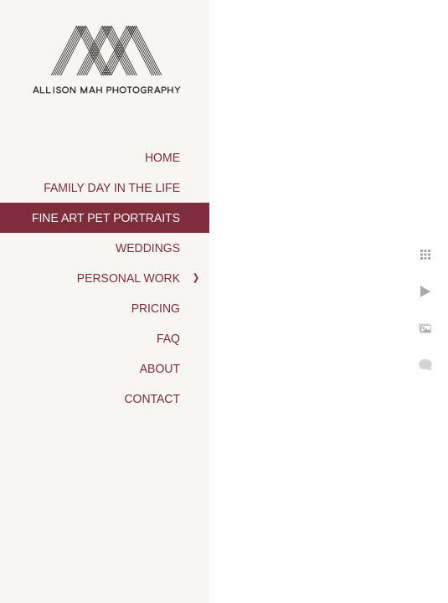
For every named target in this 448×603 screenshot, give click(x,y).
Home (162, 157)
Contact (152, 398)
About (160, 368)
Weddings (148, 248)
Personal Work (128, 278)
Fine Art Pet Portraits (106, 217)
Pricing (155, 308)
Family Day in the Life (112, 187)
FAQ (168, 338)
